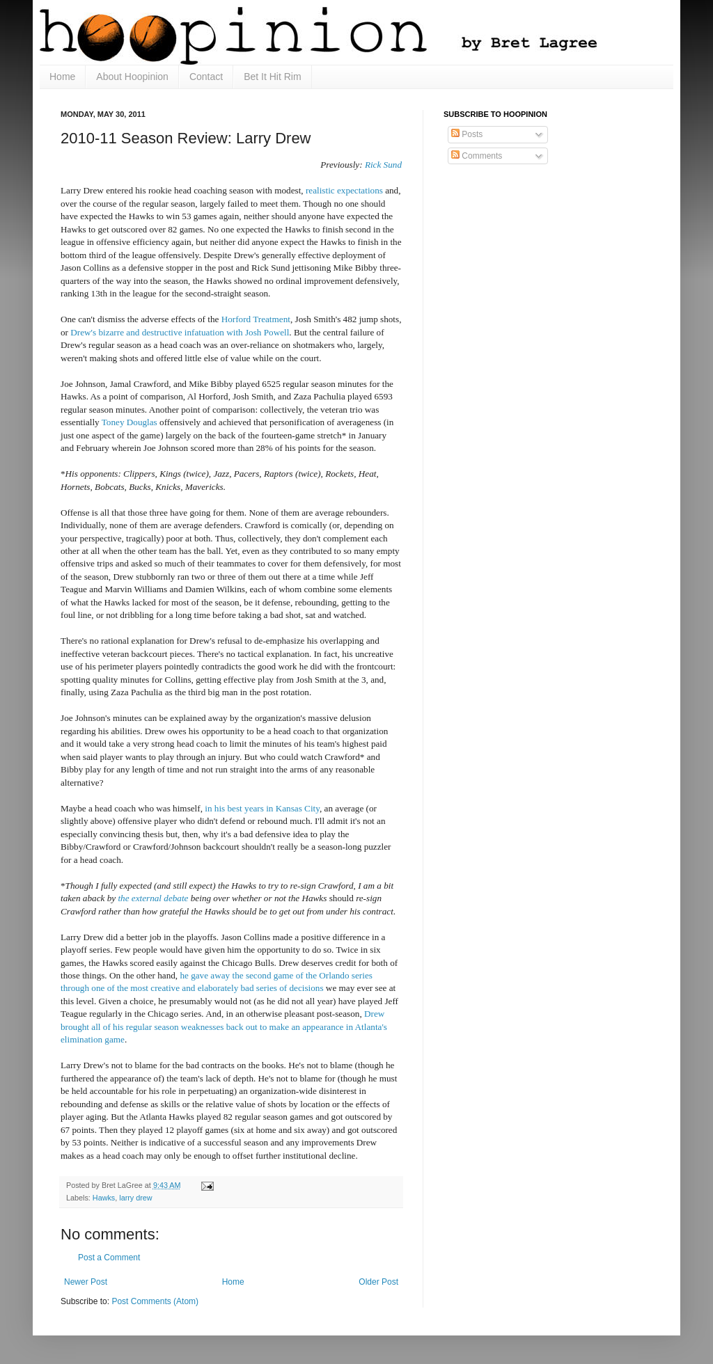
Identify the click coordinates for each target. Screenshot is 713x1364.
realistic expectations (344, 190)
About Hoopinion (132, 76)
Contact (206, 76)
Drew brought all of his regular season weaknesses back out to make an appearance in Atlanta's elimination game (224, 1026)
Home (62, 76)
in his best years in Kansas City (262, 808)
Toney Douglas (129, 422)
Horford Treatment (255, 319)
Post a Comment (109, 1257)
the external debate (153, 898)
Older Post (378, 1282)
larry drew (135, 1198)
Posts (467, 134)
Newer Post (85, 1282)
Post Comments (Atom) (154, 1301)
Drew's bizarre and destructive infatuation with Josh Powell (179, 332)
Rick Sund (383, 164)
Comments (476, 156)
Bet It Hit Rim (272, 76)
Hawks (104, 1198)
